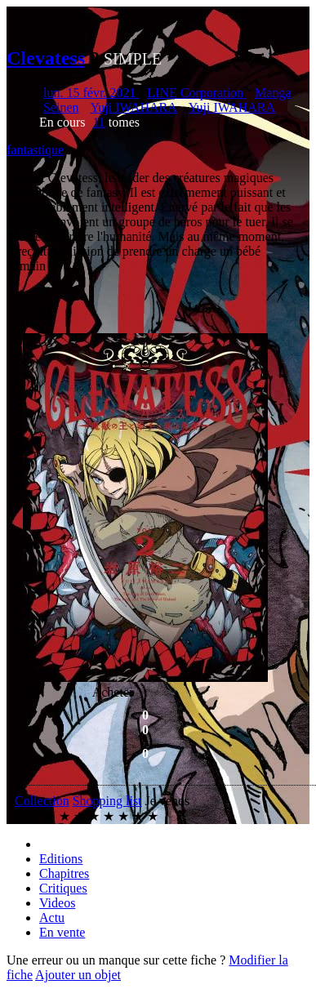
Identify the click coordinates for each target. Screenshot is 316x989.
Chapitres (64, 873)
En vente (62, 932)
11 (98, 122)
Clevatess (46, 58)
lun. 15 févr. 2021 (91, 93)
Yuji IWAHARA (134, 107)
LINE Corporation (197, 93)
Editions (60, 859)
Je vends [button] (167, 801)
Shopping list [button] (107, 801)
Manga (273, 93)
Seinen (61, 107)
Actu (52, 917)
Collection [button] (42, 801)
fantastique (35, 150)
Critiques (63, 888)
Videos (57, 903)
